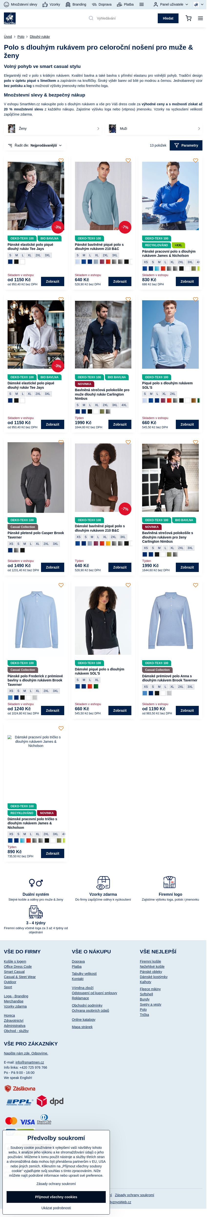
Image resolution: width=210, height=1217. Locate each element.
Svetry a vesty (150, 1004)
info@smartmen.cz (29, 1062)
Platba (77, 967)
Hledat (168, 18)
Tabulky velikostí (84, 974)
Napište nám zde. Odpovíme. (26, 1053)
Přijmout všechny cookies (56, 1197)
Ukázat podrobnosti (56, 1208)
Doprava (78, 961)
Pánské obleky (151, 972)
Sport (8, 987)
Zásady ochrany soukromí (134, 1195)
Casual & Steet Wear (20, 977)
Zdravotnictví (13, 1021)
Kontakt (77, 979)
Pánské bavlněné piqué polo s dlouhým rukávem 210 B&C (99, 247)
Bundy (145, 999)
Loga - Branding (16, 996)
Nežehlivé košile (152, 967)
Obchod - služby (16, 1031)
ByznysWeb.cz (120, 1202)
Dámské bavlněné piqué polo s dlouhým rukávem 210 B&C (100, 528)
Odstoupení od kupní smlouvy (94, 993)
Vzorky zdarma (15, 1006)
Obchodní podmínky (87, 1005)
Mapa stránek (82, 1027)
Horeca (9, 1015)
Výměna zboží (83, 988)
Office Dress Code (18, 967)
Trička (144, 1015)
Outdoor (10, 982)
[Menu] (200, 18)
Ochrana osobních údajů (90, 1010)
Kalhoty (145, 982)
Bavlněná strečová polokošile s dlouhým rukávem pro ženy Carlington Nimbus (167, 537)
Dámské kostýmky (154, 977)
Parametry (186, 145)
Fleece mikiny (150, 989)
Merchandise (13, 1001)
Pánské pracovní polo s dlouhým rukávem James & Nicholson (169, 253)
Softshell (146, 994)
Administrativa (14, 1026)
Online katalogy (83, 1020)
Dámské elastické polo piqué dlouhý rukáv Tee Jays (31, 385)
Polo (143, 1010)
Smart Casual (14, 972)
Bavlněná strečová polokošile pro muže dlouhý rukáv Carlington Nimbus (102, 394)
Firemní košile (150, 961)
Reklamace (80, 998)
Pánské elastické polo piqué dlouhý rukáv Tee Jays (30, 247)
